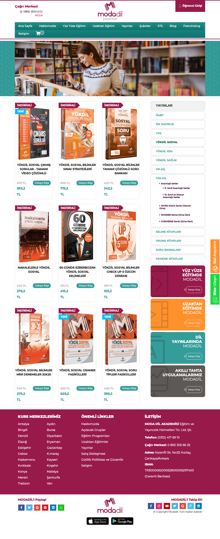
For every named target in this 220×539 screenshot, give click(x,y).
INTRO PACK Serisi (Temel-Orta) (175, 207)
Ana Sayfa (25, 26)
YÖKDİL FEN (164, 151)
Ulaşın (215, 289)
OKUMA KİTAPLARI (168, 240)
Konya (22, 471)
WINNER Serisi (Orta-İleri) (174, 214)
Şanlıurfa (53, 477)
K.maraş (53, 454)
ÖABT (160, 115)
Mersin (23, 477)
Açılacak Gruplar (93, 430)
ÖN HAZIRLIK (165, 124)
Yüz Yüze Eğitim (74, 27)
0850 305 (33, 11)
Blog (173, 26)
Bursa (51, 430)
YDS (158, 133)
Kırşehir (52, 465)
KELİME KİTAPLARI (168, 231)
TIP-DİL (160, 169)
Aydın (51, 424)
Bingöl (22, 430)
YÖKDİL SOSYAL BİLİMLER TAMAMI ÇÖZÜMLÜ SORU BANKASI (120, 169)
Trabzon (24, 483)
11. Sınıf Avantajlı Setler (176, 188)
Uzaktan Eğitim (104, 26)
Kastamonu (26, 459)
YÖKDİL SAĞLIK (166, 160)
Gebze (22, 454)
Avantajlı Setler (168, 183)
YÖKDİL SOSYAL (167, 142)
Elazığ (22, 442)
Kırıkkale (24, 465)
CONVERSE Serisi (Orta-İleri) (176, 221)
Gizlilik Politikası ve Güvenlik (102, 459)
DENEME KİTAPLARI (169, 258)
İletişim (23, 33)
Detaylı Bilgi (42, 182)
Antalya (23, 424)
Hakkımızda (47, 27)
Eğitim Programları (95, 436)
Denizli (23, 436)
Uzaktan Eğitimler (94, 442)
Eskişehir (24, 448)
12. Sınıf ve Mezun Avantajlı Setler (173, 196)
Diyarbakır (54, 436)
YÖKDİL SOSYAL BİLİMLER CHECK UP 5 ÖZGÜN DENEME (120, 272)
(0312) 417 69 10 (169, 437)
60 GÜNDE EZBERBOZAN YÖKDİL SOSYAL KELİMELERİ (77, 272)
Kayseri (52, 459)
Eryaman (53, 442)
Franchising (191, 26)
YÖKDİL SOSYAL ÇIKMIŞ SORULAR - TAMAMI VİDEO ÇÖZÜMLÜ (34, 169)
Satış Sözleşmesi (93, 454)
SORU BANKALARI (168, 249)
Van (49, 483)
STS (160, 27)
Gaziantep (54, 448)
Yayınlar (127, 26)
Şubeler (145, 27)
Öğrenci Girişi (190, 6)
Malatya (52, 471)
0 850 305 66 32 (178, 445)
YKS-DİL (161, 178)
